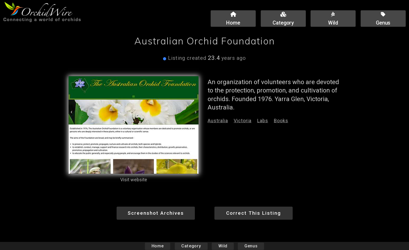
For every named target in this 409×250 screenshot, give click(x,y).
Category (191, 245)
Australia (218, 120)
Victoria (242, 120)
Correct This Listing (253, 213)
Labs (262, 120)
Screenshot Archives (156, 213)
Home (158, 245)
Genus (250, 245)
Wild (222, 245)
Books (281, 120)
